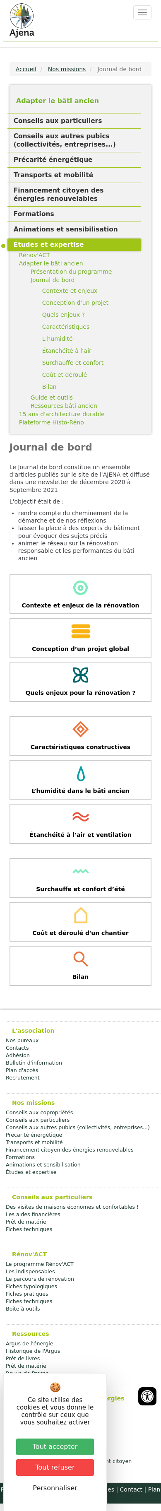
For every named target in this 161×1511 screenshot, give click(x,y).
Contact (131, 1489)
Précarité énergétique (53, 160)
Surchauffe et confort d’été (80, 889)
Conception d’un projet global (80, 649)
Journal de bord (53, 280)
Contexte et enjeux (70, 290)
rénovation (121, 605)
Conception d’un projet (75, 302)
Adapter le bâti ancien (57, 101)
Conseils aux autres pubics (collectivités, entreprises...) (65, 140)
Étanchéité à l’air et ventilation (80, 834)
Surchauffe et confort (72, 362)
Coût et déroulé (64, 374)
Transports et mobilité (53, 175)
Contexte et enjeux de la (63, 605)
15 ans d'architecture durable (62, 414)
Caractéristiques (65, 326)
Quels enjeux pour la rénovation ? (80, 692)
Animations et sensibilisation (66, 229)
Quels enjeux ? (63, 314)
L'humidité (57, 338)
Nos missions (67, 69)
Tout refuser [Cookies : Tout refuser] (55, 1467)
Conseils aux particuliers (58, 121)
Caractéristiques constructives (80, 747)
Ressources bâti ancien (64, 405)
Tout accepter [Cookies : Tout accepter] (55, 1447)
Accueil (26, 69)
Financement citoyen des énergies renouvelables (59, 194)
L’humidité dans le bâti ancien (81, 791)
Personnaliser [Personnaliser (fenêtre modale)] (55, 1488)
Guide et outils (52, 397)
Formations (34, 214)
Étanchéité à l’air (66, 350)
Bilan (49, 386)
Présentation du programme (71, 271)
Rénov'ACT (34, 255)
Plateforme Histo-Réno (51, 422)
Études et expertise (49, 244)
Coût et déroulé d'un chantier (80, 933)
